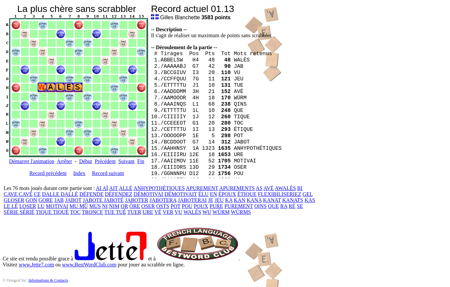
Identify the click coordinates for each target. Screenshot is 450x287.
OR (124, 206)
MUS (95, 206)
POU (187, 206)
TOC (75, 212)
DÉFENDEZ (118, 194)
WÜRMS (241, 212)
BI (300, 188)
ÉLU (203, 194)
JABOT (73, 200)
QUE (273, 206)
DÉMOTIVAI (148, 194)
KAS (310, 200)
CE (37, 194)
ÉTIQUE (247, 194)
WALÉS (192, 212)
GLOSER (14, 200)
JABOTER (136, 200)
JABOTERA (163, 200)
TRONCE (92, 212)
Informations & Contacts (48, 280)
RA (283, 206)
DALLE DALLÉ (60, 194)
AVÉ (268, 188)
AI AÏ (102, 188)
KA (228, 200)
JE (210, 200)
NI (105, 206)
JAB (58, 200)
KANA (254, 200)
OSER (148, 206)
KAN (240, 200)
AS (259, 188)
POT (176, 206)
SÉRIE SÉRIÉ (19, 212)
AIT (113, 188)
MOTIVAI (57, 206)
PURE (216, 206)
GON (31, 200)
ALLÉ (125, 188)
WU (206, 212)
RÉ (292, 206)
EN (213, 194)
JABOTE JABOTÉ (103, 200)
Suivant (126, 161)
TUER (134, 212)
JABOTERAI (192, 200)
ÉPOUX (227, 194)
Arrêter (64, 161)
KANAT (272, 200)
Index (79, 173)
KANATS (292, 200)
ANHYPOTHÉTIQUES (159, 188)
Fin (140, 161)
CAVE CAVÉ (18, 194)
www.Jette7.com (36, 264)
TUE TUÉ (115, 212)
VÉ (157, 212)
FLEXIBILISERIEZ (279, 194)
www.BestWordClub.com (89, 264)
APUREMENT (202, 188)
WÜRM (221, 212)
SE (300, 206)
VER (168, 212)
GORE (45, 200)
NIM (114, 206)
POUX (201, 206)
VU (178, 212)
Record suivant (108, 173)
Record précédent (47, 173)
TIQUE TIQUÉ (52, 212)
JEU (219, 200)
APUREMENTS (237, 188)
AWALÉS (285, 188)
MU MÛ (78, 206)
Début (85, 161)
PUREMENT (238, 206)
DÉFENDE (91, 194)
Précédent (105, 161)
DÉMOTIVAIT (180, 194)
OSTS (162, 206)
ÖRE (134, 206)
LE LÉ (11, 206)
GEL (308, 194)
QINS (260, 206)
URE (148, 212)
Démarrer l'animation (31, 161)
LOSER (27, 206)
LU (41, 206)
